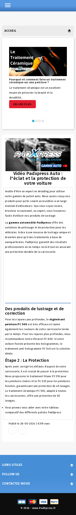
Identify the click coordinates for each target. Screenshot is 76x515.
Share (12, 430)
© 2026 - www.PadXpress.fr (38, 508)
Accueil (10, 30)
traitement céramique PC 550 (27, 390)
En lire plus (22, 104)
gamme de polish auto (27, 196)
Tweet (22, 430)
